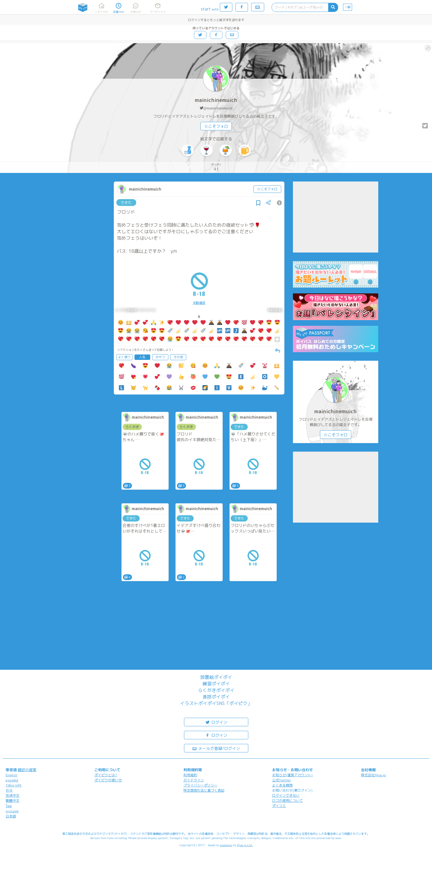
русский (12, 811)
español (12, 780)
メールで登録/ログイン (216, 748)
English (11, 775)
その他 (178, 357)
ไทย (9, 806)
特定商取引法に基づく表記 (203, 790)
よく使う (124, 357)
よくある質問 (282, 785)
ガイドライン (193, 780)
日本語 (11, 816)
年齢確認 (199, 303)
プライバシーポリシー (200, 785)
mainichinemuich (216, 100)
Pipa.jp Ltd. (245, 845)
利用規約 (190, 775)
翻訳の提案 (27, 769)
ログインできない (285, 795)
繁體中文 (12, 800)
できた (126, 202)
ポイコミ (279, 805)
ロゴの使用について (287, 800)
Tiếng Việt (14, 785)
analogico (226, 845)
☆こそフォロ (216, 126)
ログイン (216, 721)
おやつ (160, 357)
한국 (9, 790)
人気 (142, 357)
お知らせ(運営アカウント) (292, 775)
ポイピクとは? (105, 775)
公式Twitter (281, 780)
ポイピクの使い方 (108, 780)
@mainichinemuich (217, 108)
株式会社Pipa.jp (373, 775)
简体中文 (12, 795)
